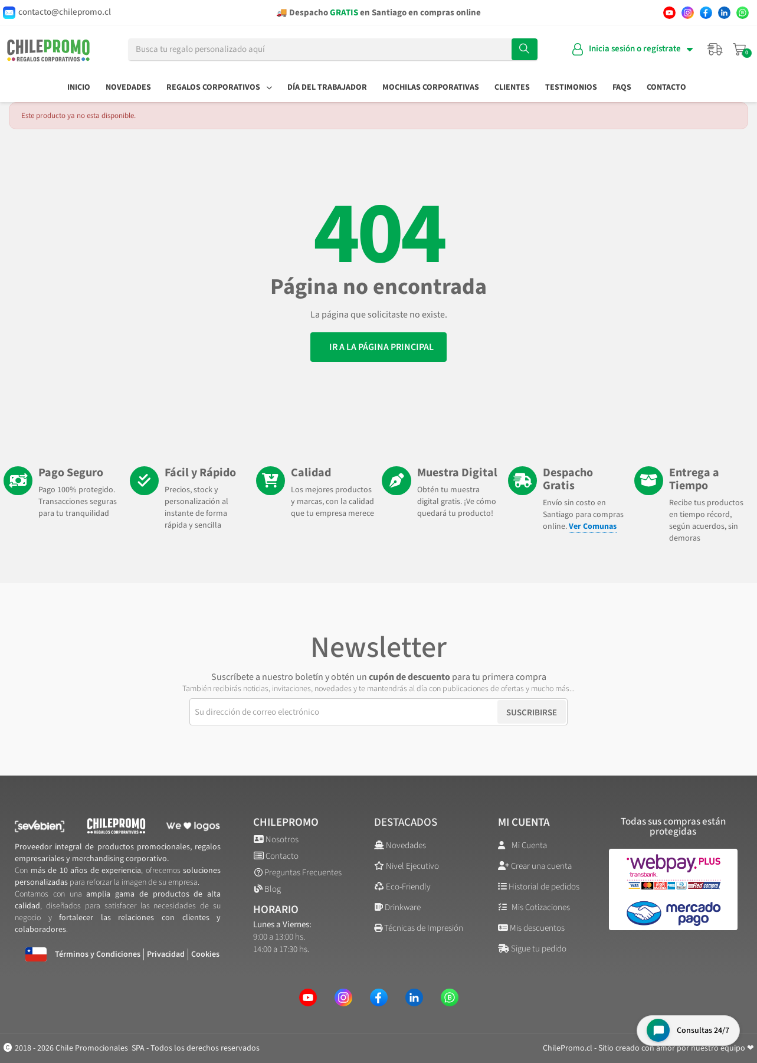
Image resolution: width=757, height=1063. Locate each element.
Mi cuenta (524, 822)
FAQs (621, 87)
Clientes (512, 87)
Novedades (128, 87)
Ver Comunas (593, 526)
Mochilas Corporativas (430, 87)
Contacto (666, 87)
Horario (276, 910)
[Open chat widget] (687, 1029)
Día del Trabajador (327, 87)
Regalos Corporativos (219, 87)
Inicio (78, 87)
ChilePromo (286, 822)
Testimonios (571, 87)
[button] (378, 347)
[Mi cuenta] (632, 49)
